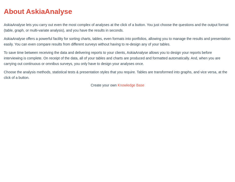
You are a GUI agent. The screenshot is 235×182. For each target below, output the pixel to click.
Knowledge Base (131, 85)
